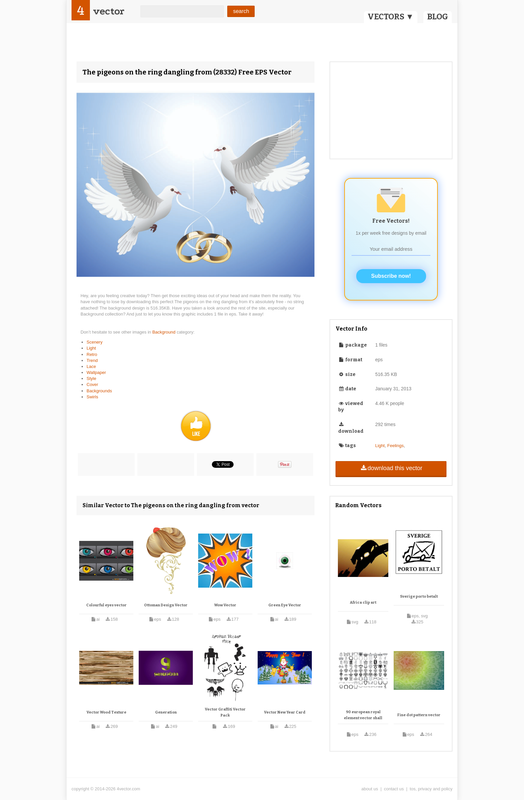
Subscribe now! (391, 276)
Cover (92, 384)
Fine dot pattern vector (418, 715)
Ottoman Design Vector (165, 605)
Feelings (395, 445)
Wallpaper (96, 372)
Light (91, 348)
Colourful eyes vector (106, 605)
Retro (92, 354)
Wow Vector (225, 605)
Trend (92, 360)
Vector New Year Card (284, 712)
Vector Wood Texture (106, 712)
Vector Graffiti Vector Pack (225, 712)
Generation (166, 712)
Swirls (92, 396)
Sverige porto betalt (419, 596)
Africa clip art (363, 602)
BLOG (437, 16)
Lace (91, 366)
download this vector (391, 468)
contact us (394, 788)
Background (164, 332)
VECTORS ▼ (391, 16)
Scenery (95, 342)
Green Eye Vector (284, 605)
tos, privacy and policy (431, 788)
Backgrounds (99, 390)
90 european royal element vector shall (363, 715)
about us (369, 788)
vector (108, 11)
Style (91, 378)
